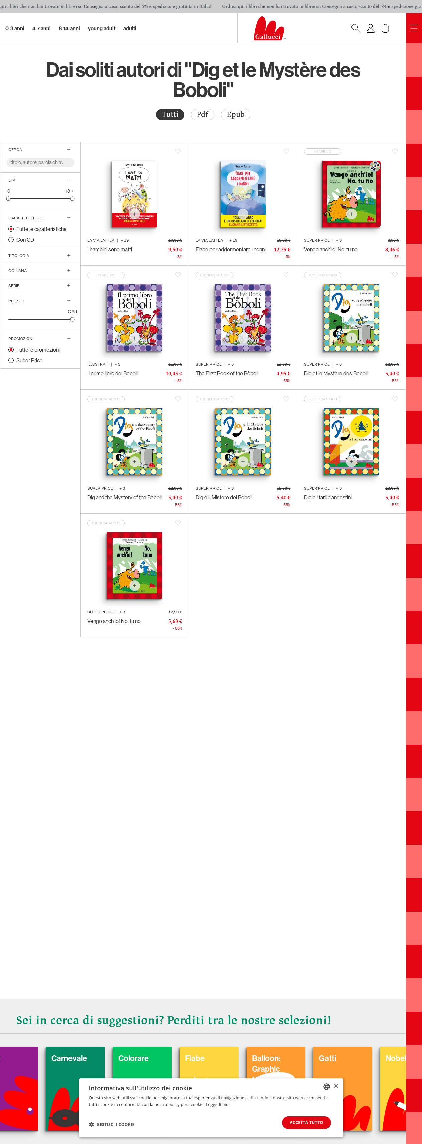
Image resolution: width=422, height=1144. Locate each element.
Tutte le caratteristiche (41, 229)
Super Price (29, 360)
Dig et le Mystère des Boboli (336, 373)
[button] (112, 1124)
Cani (18, 1058)
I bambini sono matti (109, 249)
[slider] (8, 198)
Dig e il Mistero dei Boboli (224, 497)
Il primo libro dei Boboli (112, 373)
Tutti (170, 114)
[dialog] (211, 1107)
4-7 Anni (41, 28)
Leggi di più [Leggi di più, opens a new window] (217, 1104)
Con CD (25, 239)
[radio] (170, 114)
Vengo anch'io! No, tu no (331, 249)
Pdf (202, 114)
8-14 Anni (69, 28)
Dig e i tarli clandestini (328, 497)
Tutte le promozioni (38, 349)
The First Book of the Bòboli (227, 373)
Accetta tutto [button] (306, 1122)
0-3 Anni (14, 28)
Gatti (353, 1058)
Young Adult (101, 28)
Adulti (129, 28)
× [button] (335, 1086)
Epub (236, 114)
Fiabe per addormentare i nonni (231, 249)
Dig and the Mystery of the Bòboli (124, 497)
